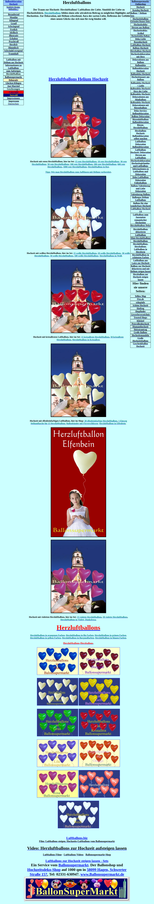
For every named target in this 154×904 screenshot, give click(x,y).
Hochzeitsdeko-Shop (44, 869)
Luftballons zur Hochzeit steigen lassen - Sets (77, 861)
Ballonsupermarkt (73, 865)
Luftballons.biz (76, 838)
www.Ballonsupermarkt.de (102, 874)
